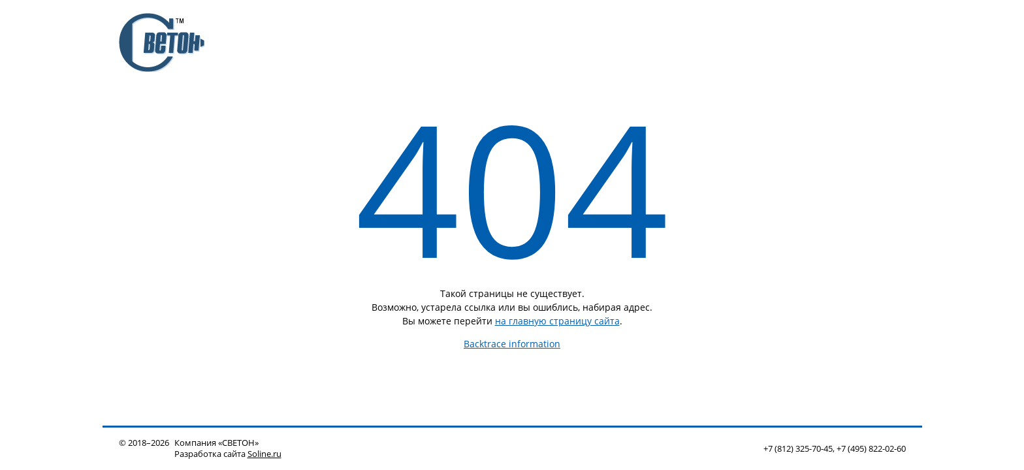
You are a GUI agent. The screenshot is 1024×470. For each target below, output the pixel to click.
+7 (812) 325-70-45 (798, 448)
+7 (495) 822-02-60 (871, 448)
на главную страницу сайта (557, 321)
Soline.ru (264, 454)
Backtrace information (512, 343)
